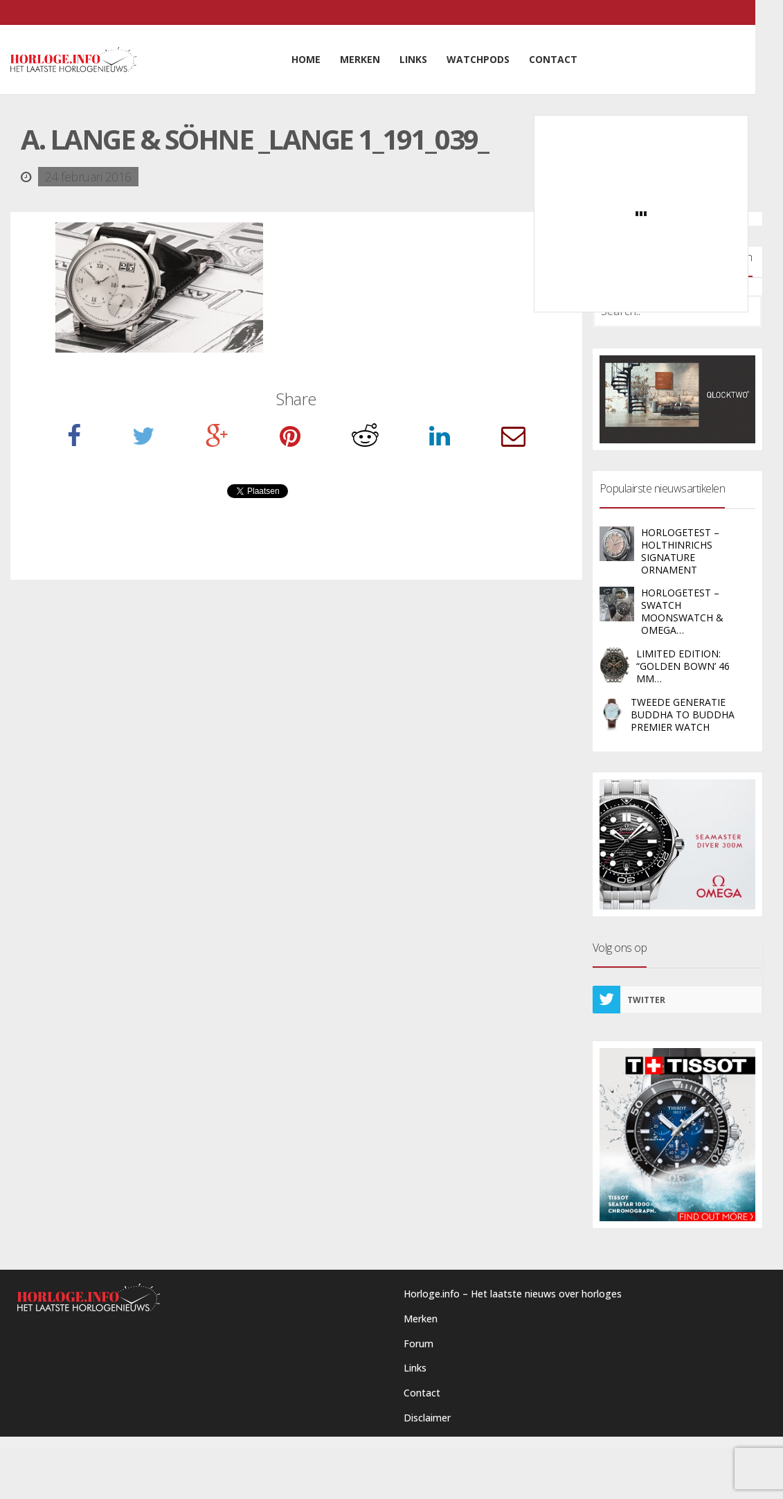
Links (415, 1367)
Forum (418, 1343)
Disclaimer (427, 1417)
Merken (421, 1318)
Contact (422, 1392)
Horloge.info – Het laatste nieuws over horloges (513, 1293)
